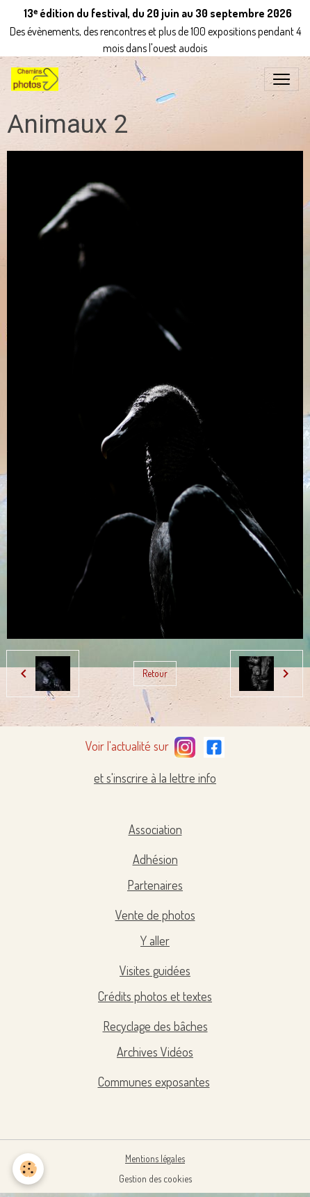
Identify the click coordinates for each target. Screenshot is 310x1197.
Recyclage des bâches (155, 1026)
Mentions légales (155, 1158)
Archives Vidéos (155, 1051)
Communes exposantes (154, 1081)
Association (155, 829)
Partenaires (155, 885)
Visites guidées (155, 970)
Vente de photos (155, 914)
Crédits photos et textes (155, 996)
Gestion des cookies (155, 1178)
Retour (155, 673)
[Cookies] (28, 1168)
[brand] (37, 79)
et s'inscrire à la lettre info (155, 777)
